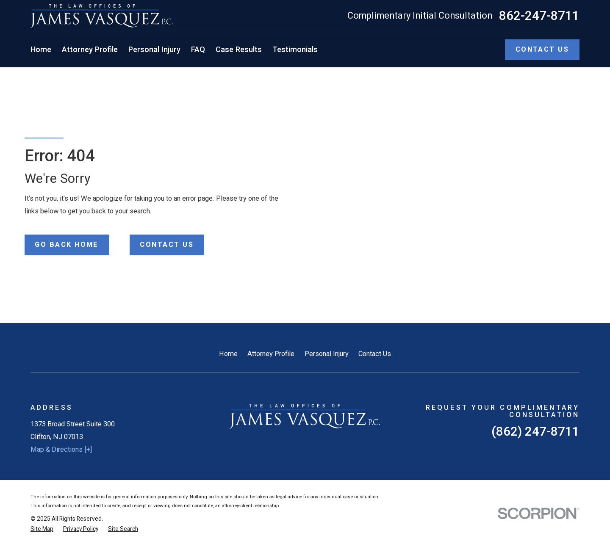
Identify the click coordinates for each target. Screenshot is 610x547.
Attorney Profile (270, 354)
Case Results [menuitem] (239, 49)
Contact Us (374, 354)
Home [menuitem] (40, 49)
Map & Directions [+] (61, 449)
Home (228, 354)
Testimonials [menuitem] (295, 49)
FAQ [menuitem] (198, 49)
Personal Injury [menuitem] (154, 49)
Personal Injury (327, 354)
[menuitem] (41, 529)
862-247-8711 (539, 16)
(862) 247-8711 (535, 431)
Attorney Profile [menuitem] (90, 49)
